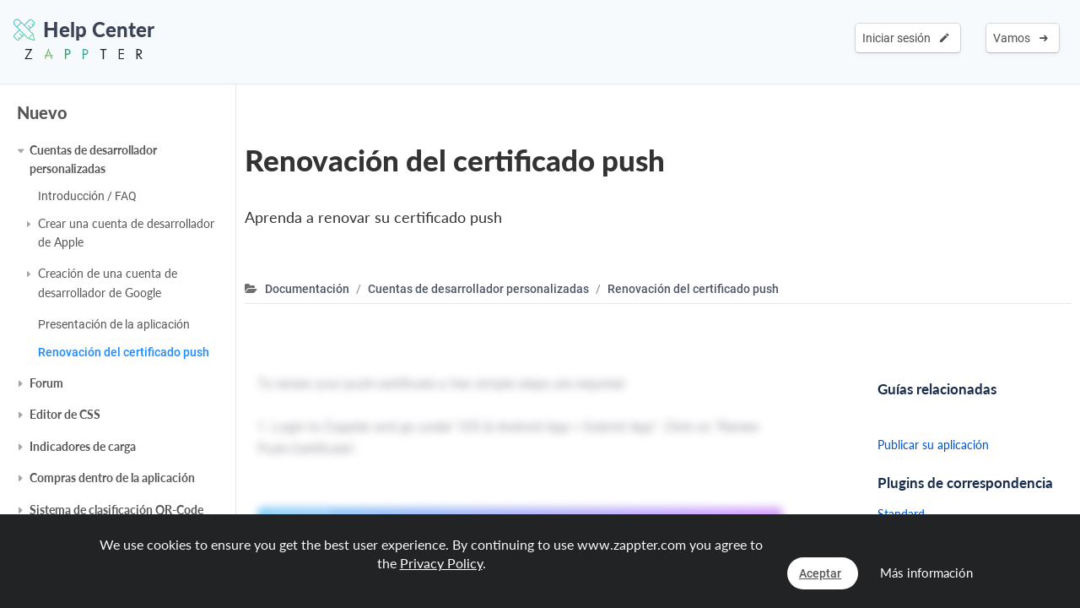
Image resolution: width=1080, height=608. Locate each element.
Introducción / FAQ (87, 196)
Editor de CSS (65, 414)
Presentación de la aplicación (114, 324)
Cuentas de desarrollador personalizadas (93, 159)
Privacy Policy (441, 563)
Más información (926, 572)
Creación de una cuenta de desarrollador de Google (107, 282)
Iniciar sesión (905, 38)
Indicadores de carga (83, 446)
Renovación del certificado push (123, 352)
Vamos (1020, 38)
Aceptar (820, 573)
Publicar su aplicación (933, 444)
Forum (46, 383)
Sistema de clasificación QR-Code (116, 509)
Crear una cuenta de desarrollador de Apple (126, 232)
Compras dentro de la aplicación (112, 477)
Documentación (307, 289)
